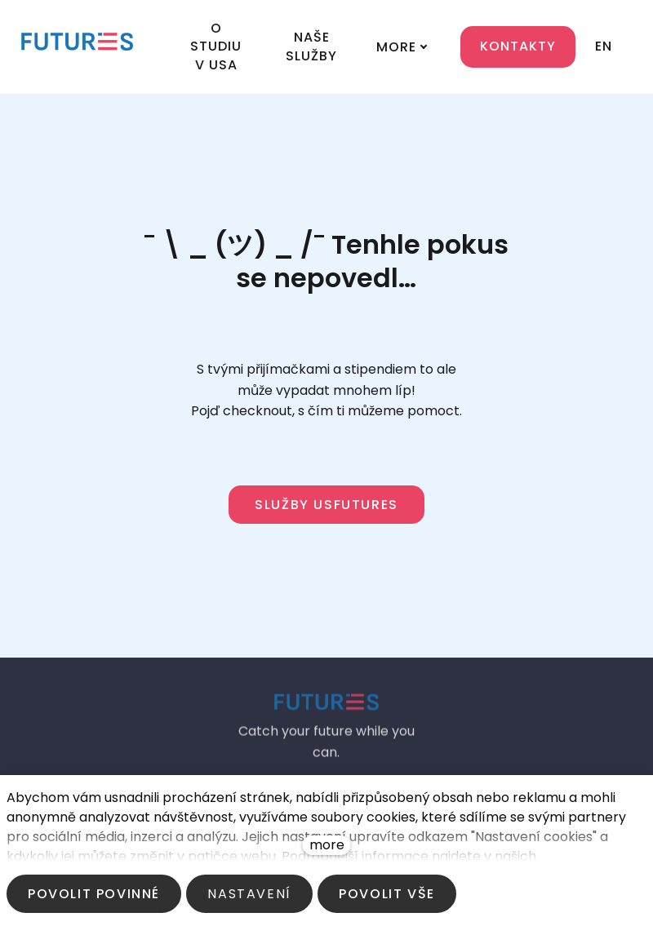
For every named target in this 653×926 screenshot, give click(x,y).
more (326, 844)
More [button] (390, 32)
